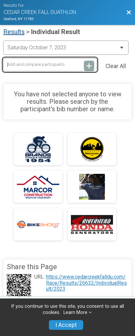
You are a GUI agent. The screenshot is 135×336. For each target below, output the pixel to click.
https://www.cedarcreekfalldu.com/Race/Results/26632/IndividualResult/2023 (86, 283)
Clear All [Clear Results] (116, 66)
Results (14, 32)
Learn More (75, 312)
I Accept (66, 325)
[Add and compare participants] (50, 64)
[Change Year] (66, 48)
